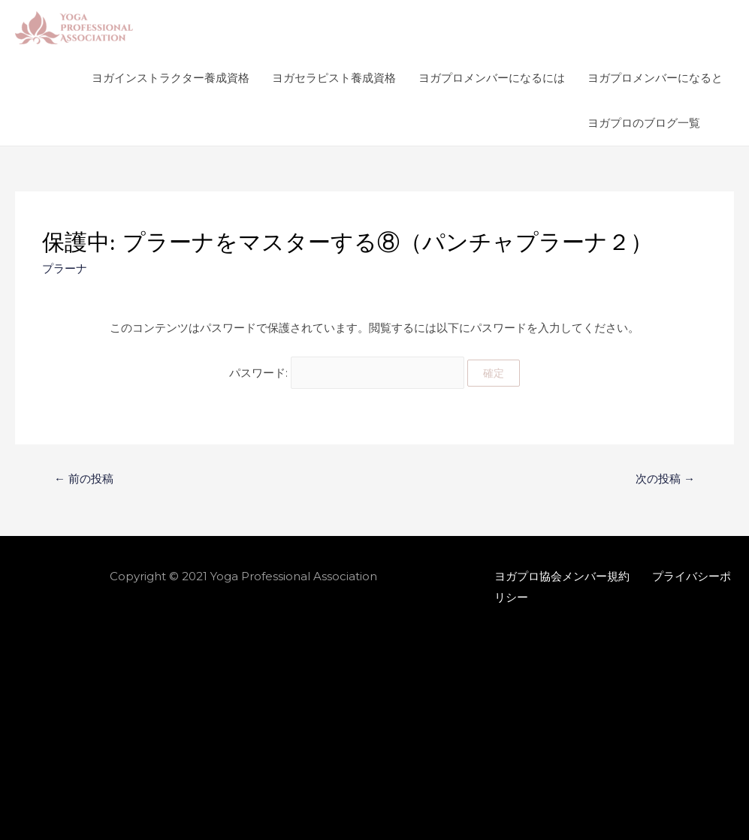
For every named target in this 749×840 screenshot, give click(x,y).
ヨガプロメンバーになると (655, 78)
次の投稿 (665, 478)
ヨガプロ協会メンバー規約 (562, 576)
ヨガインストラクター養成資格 (170, 78)
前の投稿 (83, 478)
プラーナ (64, 268)
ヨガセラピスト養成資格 (334, 78)
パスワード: (347, 373)
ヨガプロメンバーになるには (491, 78)
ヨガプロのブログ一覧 (643, 123)
